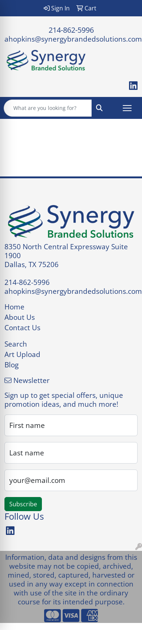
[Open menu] (127, 108)
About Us (19, 317)
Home (14, 306)
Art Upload (22, 354)
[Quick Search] (48, 108)
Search (15, 343)
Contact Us (22, 327)
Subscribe (23, 504)
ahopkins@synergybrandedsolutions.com (73, 38)
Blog (11, 364)
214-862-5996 (71, 30)
